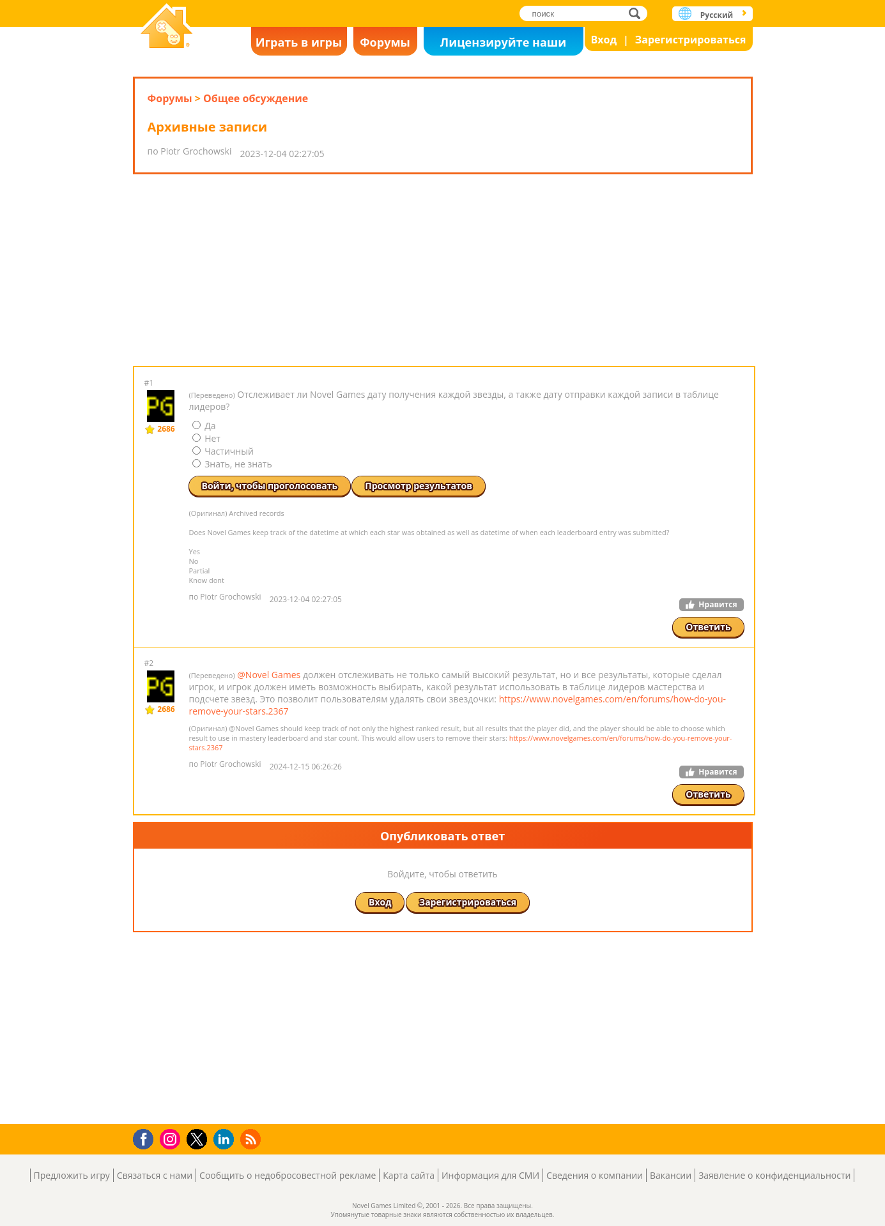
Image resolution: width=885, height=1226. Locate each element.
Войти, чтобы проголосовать (270, 486)
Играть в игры (299, 42)
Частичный (223, 451)
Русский (716, 15)
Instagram (172, 1138)
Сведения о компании (594, 1175)
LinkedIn (226, 1139)
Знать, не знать (232, 464)
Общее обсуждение (255, 98)
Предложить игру (72, 1175)
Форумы (385, 42)
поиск (638, 13)
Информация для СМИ (490, 1175)
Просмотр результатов (418, 486)
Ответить (708, 627)
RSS (252, 1138)
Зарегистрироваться (690, 40)
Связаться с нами (154, 1175)
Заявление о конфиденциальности (774, 1175)
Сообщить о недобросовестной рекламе (287, 1175)
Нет (206, 438)
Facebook (146, 1137)
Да (204, 426)
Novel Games (167, 27)
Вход (604, 40)
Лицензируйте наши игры (503, 45)
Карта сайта (409, 1175)
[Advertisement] (443, 270)
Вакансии (670, 1175)
